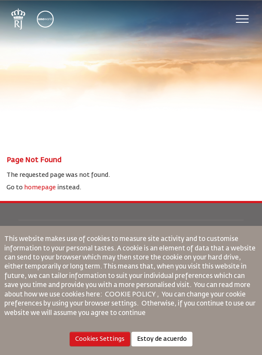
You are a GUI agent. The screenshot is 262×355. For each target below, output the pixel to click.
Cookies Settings (100, 339)
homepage (40, 188)
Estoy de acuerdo (162, 339)
